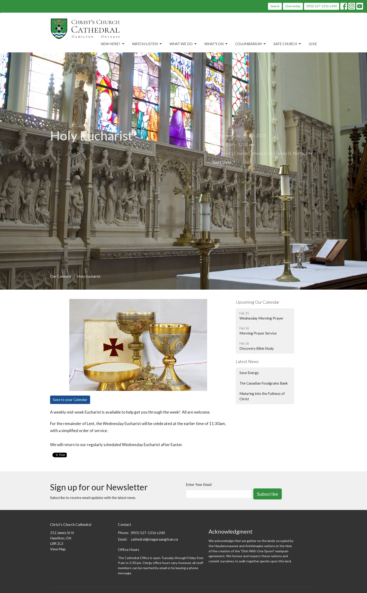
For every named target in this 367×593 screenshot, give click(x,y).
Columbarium (250, 44)
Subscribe (267, 494)
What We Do (183, 44)
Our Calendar (61, 276)
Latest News (247, 361)
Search (274, 6)
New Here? (113, 44)
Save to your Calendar (70, 399)
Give (313, 44)
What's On (216, 44)
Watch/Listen (147, 44)
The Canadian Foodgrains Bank (263, 383)
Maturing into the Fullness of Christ (262, 396)
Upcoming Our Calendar (257, 302)
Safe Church (287, 44)
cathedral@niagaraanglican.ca (154, 539)
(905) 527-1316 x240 (321, 6)
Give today (293, 6)
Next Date (224, 162)
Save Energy (249, 373)
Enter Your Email (199, 484)
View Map (58, 549)
